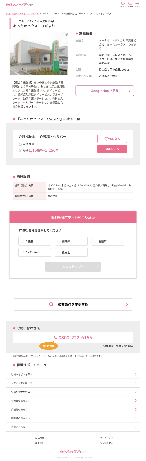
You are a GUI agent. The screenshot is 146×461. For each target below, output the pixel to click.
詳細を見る (112, 149)
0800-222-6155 (65, 339)
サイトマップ (106, 438)
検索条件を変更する (88, 304)
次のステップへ (73, 267)
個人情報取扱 (106, 443)
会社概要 (39, 438)
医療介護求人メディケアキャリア (22, 13)
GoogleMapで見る (110, 90)
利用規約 (39, 443)
